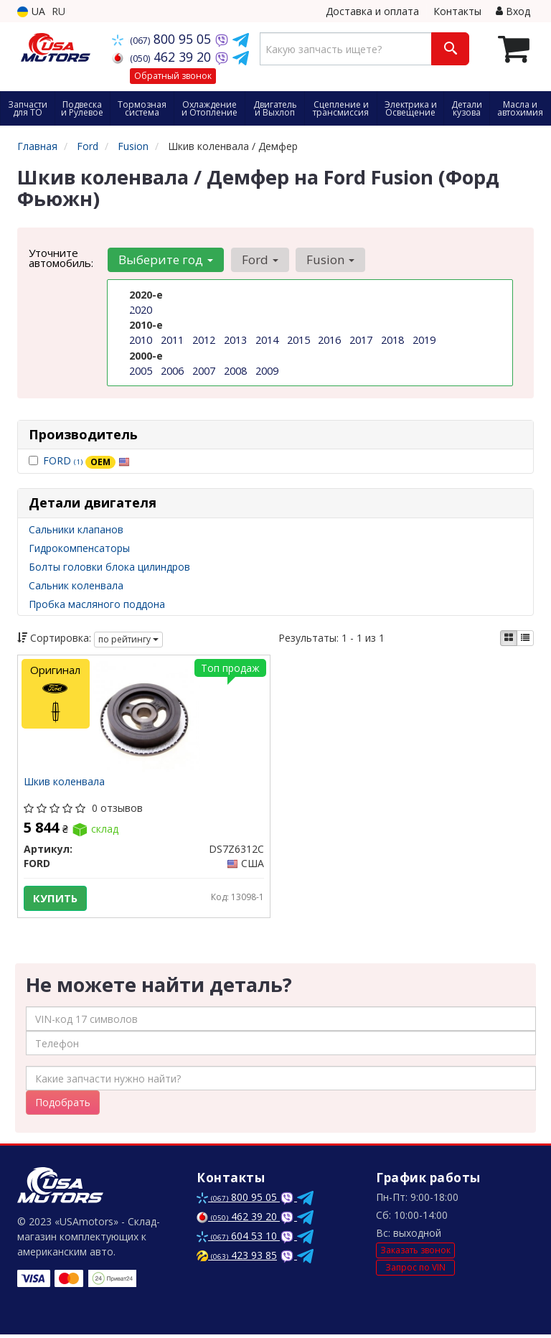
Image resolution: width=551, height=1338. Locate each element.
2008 (235, 370)
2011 (172, 340)
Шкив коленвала (65, 783)
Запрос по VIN (415, 1270)
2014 (266, 340)
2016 (329, 340)
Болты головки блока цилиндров (109, 567)
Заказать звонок (415, 1254)
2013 (235, 340)
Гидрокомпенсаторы (79, 548)
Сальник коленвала (76, 585)
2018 (392, 340)
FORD (86, 460)
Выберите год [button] (165, 259)
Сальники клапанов (76, 529)
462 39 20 (163, 56)
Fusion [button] (327, 259)
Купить (56, 899)
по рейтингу (128, 639)
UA (31, 11)
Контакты (457, 11)
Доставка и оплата (372, 11)
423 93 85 (237, 1259)
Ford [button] (258, 259)
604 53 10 (238, 1239)
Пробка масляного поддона (97, 604)
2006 (172, 370)
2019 (424, 340)
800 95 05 (163, 38)
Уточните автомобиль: (61, 257)
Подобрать (62, 1106)
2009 (266, 370)
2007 (203, 370)
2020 (140, 310)
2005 (140, 370)
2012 (203, 340)
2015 (298, 340)
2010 (140, 340)
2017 (360, 340)
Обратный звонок (173, 76)
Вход (513, 11)
